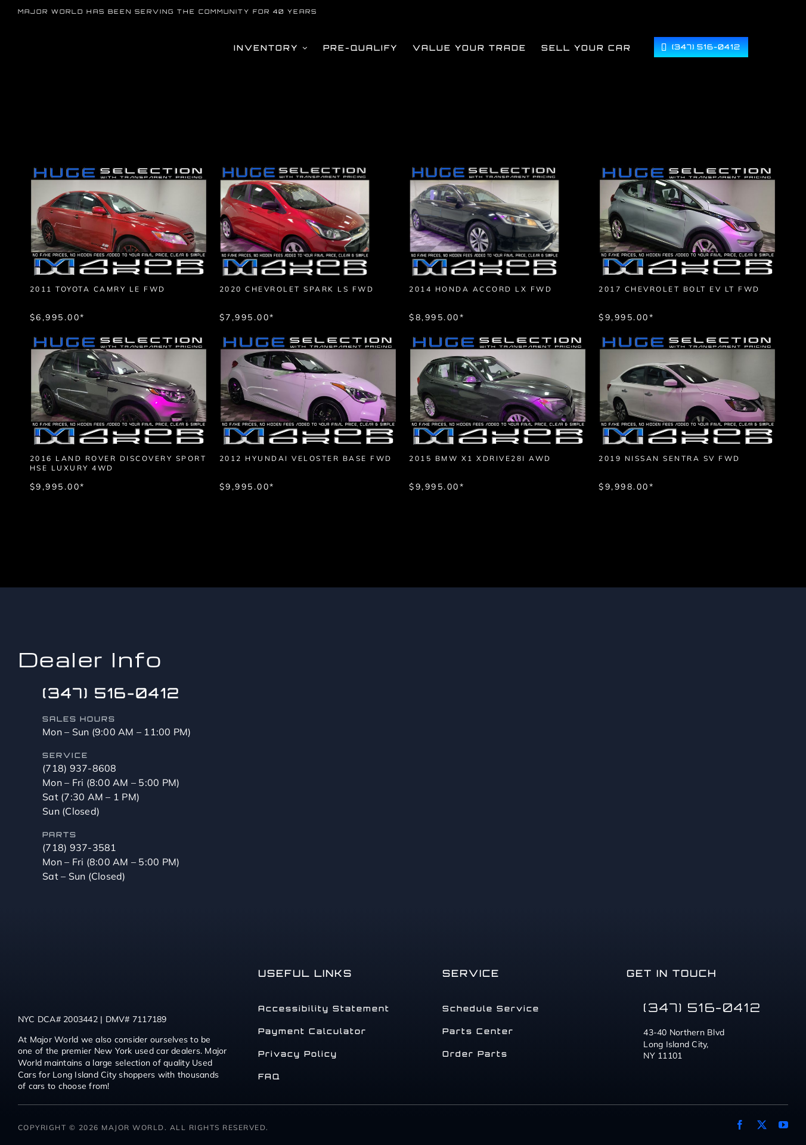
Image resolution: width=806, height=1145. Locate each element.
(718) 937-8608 (79, 768)
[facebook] (740, 1124)
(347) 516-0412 (111, 693)
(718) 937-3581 (79, 847)
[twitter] (762, 1124)
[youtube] (783, 1124)
